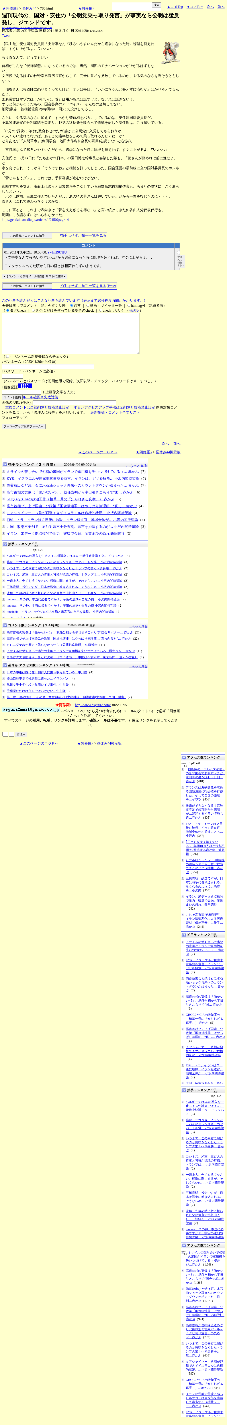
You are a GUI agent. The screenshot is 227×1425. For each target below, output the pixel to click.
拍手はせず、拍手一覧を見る (83, 235)
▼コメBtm (195, 7)
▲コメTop (175, 7)
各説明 (134, 310)
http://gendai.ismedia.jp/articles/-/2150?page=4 (35, 220)
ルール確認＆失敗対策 (40, 405)
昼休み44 (29, 8)
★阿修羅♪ (10, 8)
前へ (221, 7)
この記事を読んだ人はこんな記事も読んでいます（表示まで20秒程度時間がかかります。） (74, 300)
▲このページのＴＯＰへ (97, 460)
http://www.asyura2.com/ (93, 713)
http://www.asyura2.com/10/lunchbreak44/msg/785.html (27, 27)
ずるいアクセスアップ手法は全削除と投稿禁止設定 (114, 415)
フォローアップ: (14, 426)
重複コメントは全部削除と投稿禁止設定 (37, 415)
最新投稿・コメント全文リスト (115, 420)
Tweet (6, 35)
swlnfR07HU (57, 252)
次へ (210, 7)
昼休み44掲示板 (168, 460)
